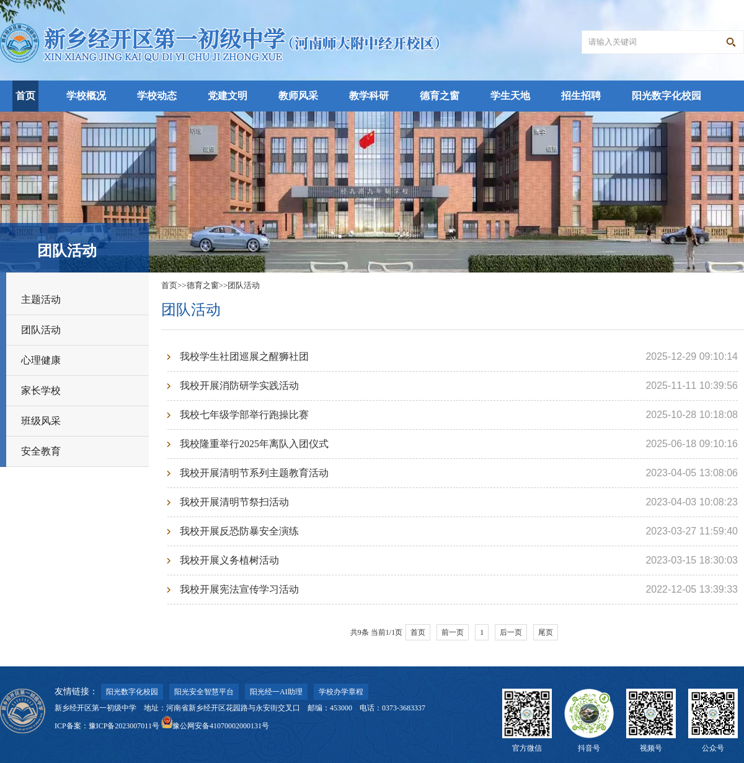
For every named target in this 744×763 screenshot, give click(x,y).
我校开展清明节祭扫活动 (234, 502)
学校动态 (157, 95)
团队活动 (41, 330)
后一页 (511, 632)
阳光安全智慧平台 (204, 691)
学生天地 (510, 95)
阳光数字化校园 (666, 95)
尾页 (545, 632)
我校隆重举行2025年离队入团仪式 (254, 443)
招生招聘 (581, 95)
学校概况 (86, 95)
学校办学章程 (341, 691)
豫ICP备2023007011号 (124, 726)
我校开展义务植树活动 (229, 560)
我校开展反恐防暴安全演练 (239, 531)
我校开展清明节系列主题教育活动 (254, 473)
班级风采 (41, 421)
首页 (25, 95)
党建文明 (227, 95)
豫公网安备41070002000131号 (215, 726)
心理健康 (41, 360)
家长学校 (41, 390)
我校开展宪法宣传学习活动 (239, 589)
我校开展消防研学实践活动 (239, 385)
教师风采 (298, 95)
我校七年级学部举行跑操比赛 (244, 414)
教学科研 (369, 95)
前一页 (452, 632)
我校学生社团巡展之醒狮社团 (244, 356)
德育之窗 (439, 95)
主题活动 (41, 299)
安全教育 (41, 451)
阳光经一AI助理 (276, 691)
